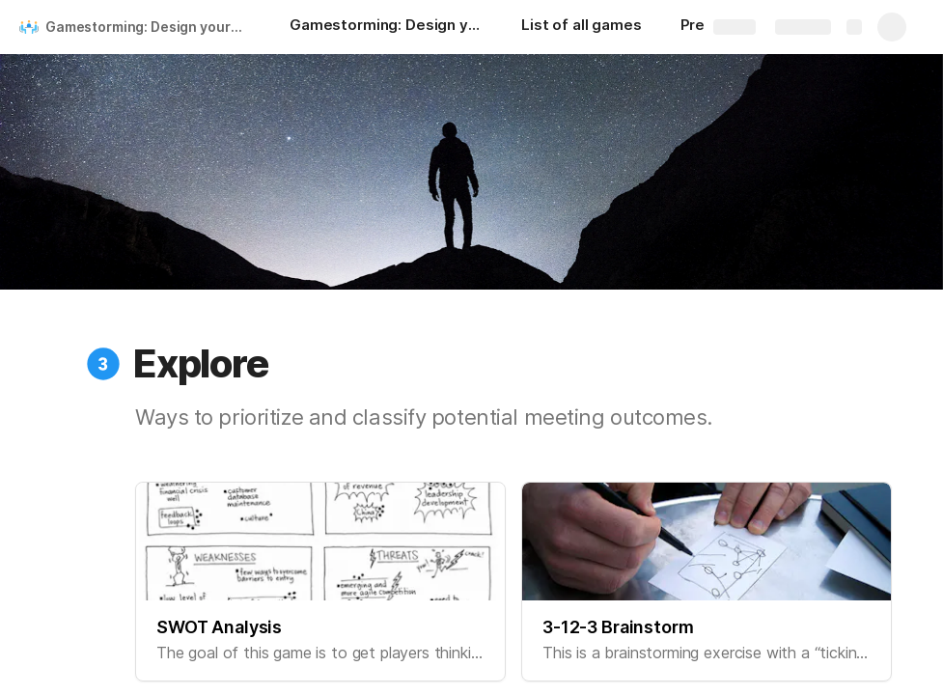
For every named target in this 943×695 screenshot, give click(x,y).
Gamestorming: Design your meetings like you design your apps (148, 26)
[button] (103, 364)
